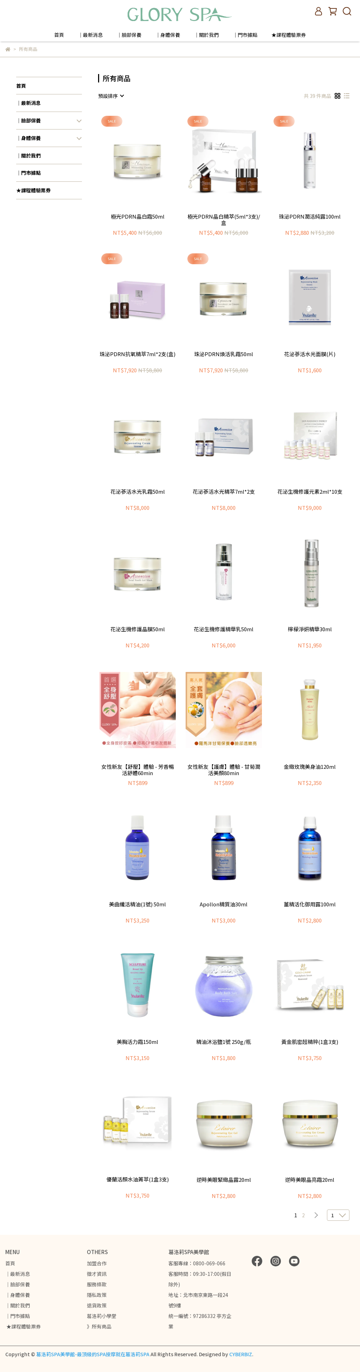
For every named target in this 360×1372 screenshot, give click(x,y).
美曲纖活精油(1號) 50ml (137, 904)
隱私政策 (97, 1294)
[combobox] (110, 95)
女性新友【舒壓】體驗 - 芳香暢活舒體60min (137, 770)
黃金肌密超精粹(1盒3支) (309, 1042)
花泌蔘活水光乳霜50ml (137, 491)
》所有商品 (99, 1326)
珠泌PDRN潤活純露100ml (310, 216)
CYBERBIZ (240, 1354)
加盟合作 (97, 1263)
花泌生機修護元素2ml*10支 (309, 491)
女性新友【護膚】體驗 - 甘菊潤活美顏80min (223, 770)
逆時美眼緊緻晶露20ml (224, 1180)
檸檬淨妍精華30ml (310, 629)
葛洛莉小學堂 (101, 1315)
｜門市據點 (245, 34)
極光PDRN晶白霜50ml (138, 216)
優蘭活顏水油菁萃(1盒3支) (138, 1179)
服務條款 (97, 1284)
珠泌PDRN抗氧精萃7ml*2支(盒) (137, 354)
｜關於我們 (206, 34)
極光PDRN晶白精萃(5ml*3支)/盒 (223, 219)
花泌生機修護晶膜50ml (137, 629)
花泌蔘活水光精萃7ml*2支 (224, 491)
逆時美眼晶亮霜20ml (309, 1180)
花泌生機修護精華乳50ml (223, 629)
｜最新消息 (90, 34)
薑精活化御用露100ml (310, 904)
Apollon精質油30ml (224, 904)
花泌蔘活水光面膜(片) (309, 354)
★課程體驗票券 (288, 34)
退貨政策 (97, 1305)
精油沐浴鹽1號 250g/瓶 (223, 1042)
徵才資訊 (97, 1273)
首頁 (59, 34)
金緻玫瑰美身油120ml (310, 767)
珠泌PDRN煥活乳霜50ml (223, 354)
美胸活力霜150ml (137, 1042)
